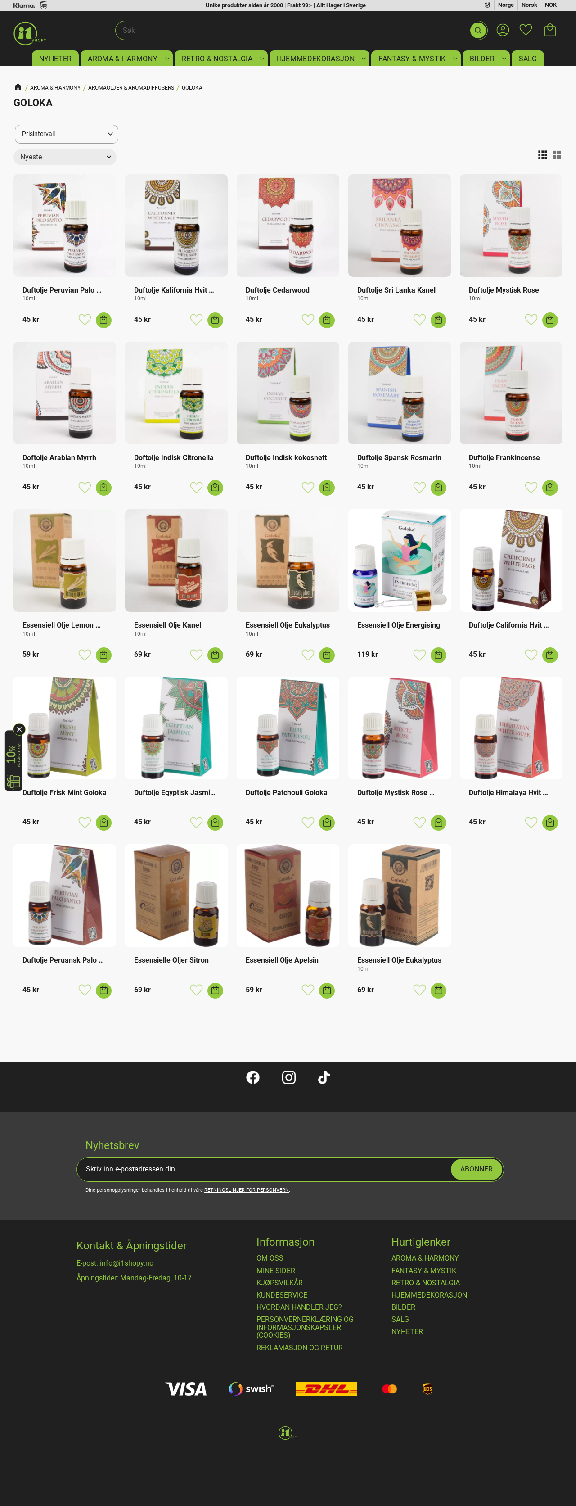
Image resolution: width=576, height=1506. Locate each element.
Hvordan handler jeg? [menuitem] (299, 1307)
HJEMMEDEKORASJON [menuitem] (316, 58)
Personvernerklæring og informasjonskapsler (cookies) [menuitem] (305, 1327)
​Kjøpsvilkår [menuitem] (279, 1283)
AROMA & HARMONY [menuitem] (123, 58)
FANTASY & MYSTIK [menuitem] (412, 58)
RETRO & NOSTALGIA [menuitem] (217, 58)
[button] (526, 24)
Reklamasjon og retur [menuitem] (299, 1348)
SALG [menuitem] (528, 58)
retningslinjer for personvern (246, 1190)
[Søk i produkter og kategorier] (292, 31)
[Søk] (478, 30)
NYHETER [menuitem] (55, 58)
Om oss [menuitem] (270, 1258)
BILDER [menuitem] (482, 58)
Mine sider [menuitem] (275, 1271)
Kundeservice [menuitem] (281, 1295)
